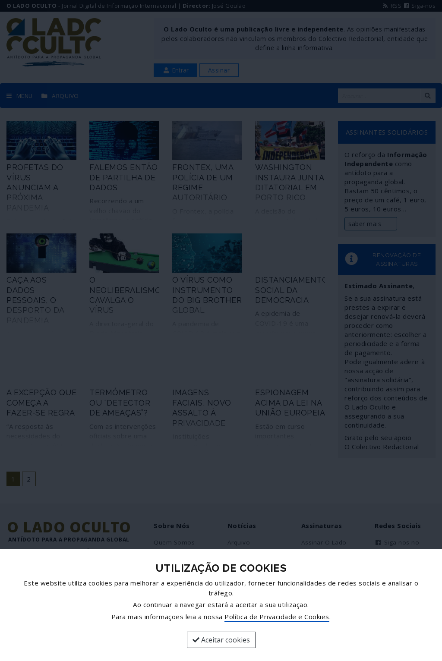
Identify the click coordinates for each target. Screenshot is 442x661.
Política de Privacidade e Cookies (276, 616)
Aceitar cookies (221, 640)
